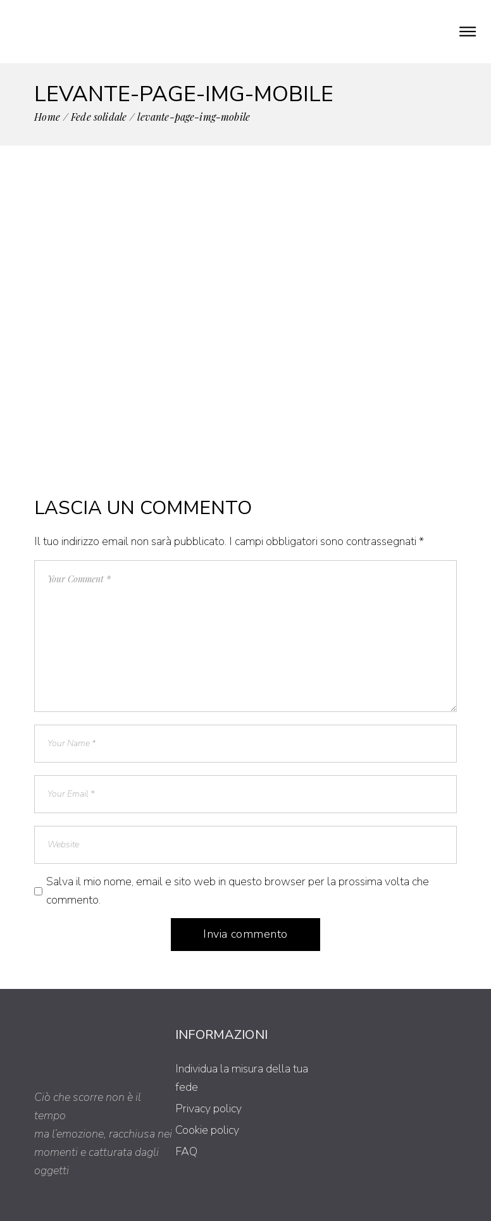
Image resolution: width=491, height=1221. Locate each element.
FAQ (186, 1151)
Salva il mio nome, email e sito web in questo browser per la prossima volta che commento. (237, 890)
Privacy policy (208, 1108)
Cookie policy (207, 1130)
